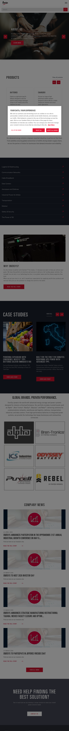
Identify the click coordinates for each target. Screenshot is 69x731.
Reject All (39, 130)
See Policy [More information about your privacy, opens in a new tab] (51, 125)
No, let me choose (16, 130)
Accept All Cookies (52, 130)
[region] (34, 120)
